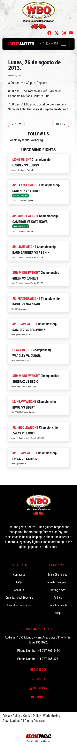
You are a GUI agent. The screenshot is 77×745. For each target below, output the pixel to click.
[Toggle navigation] (53, 44)
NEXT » (60, 124)
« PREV (16, 124)
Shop (58, 613)
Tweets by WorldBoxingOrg (25, 140)
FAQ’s (19, 582)
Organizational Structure (19, 597)
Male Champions (57, 574)
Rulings (58, 597)
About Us (19, 590)
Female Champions (58, 582)
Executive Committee (19, 605)
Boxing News (57, 590)
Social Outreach (58, 605)
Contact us (19, 574)
